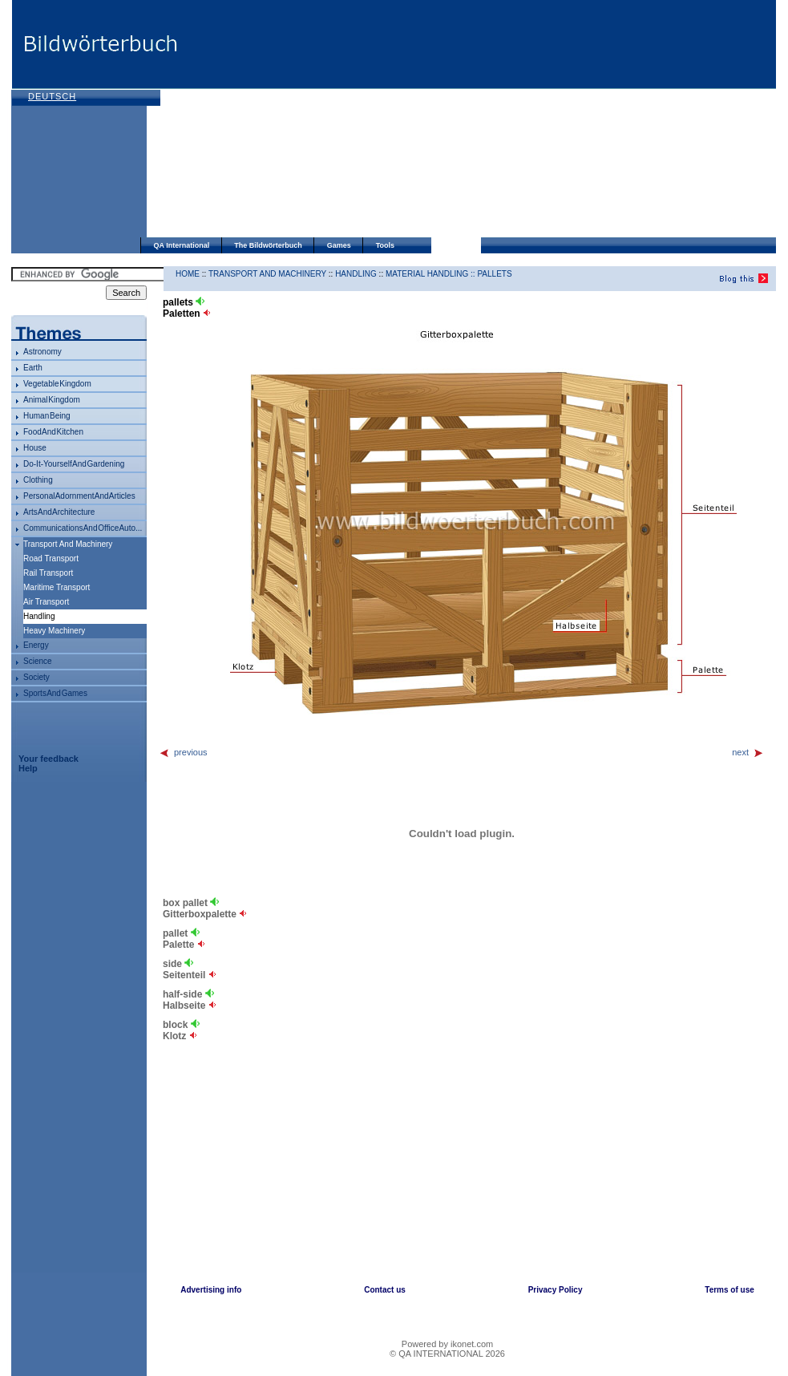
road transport (51, 558)
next (748, 752)
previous (183, 752)
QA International (182, 245)
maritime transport (56, 587)
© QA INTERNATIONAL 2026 (447, 1353)
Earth (32, 367)
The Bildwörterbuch (268, 245)
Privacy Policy (555, 1289)
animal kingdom (51, 399)
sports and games (55, 693)
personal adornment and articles (79, 496)
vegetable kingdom (57, 383)
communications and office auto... (82, 528)
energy (36, 645)
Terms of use (729, 1289)
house (34, 447)
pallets (494, 273)
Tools (385, 245)
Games (339, 245)
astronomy (42, 351)
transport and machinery (67, 544)
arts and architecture (59, 512)
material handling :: (431, 273)
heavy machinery (54, 630)
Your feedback (48, 758)
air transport (46, 601)
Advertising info (210, 1289)
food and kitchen (53, 431)
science (37, 661)
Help (28, 768)
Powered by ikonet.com (447, 1344)
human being (47, 415)
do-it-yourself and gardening (73, 463)
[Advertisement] (400, 120)
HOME (188, 273)
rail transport (48, 573)
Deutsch (52, 96)
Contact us (385, 1289)
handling (356, 273)
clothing (38, 480)
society (36, 677)
